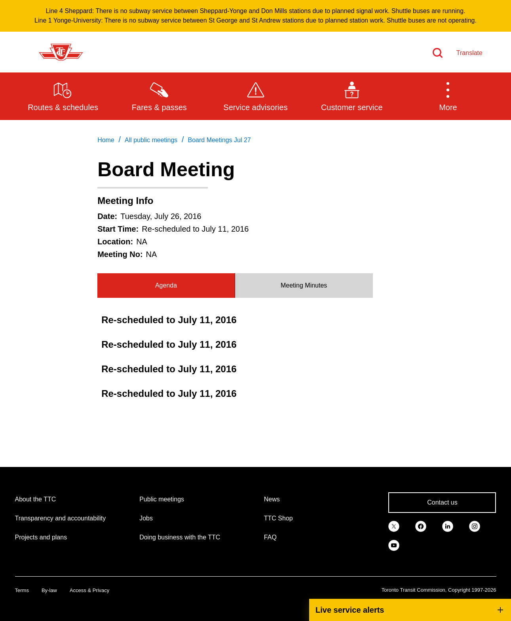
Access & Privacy (89, 590)
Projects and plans (41, 537)
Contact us (442, 502)
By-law (49, 590)
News (272, 499)
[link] (393, 525)
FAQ (270, 537)
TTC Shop (278, 518)
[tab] (166, 285)
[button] (448, 95)
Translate (469, 53)
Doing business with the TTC (179, 537)
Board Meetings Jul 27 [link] (219, 140)
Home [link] (105, 140)
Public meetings (161, 499)
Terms (22, 590)
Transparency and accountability (60, 518)
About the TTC (35, 499)
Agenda (166, 285)
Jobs (146, 518)
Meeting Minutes (304, 285)
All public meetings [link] (151, 140)
